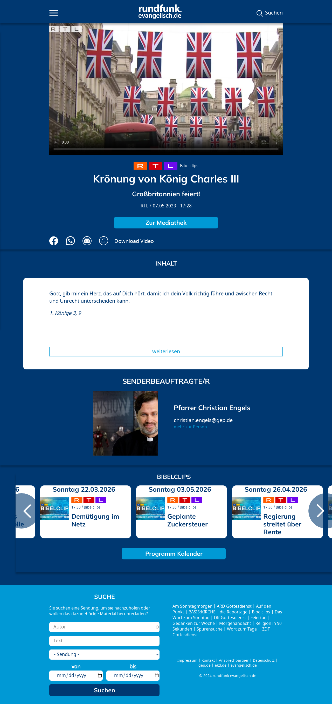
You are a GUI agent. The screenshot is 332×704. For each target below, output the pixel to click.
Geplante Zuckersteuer (187, 520)
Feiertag (259, 618)
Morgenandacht (235, 623)
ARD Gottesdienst (234, 606)
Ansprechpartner (234, 660)
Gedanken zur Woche (193, 623)
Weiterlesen (166, 351)
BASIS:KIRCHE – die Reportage (218, 612)
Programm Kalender (174, 553)
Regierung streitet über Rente (282, 524)
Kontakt (208, 660)
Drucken (103, 240)
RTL (144, 206)
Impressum (187, 660)
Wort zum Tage (242, 629)
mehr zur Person (190, 427)
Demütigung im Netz (95, 520)
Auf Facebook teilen (53, 240)
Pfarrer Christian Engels (212, 407)
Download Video (134, 241)
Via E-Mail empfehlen (87, 240)
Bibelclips (189, 166)
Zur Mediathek (166, 222)
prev (21, 511)
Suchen (274, 13)
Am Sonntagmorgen (192, 606)
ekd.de (220, 665)
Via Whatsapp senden (70, 240)
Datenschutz (264, 660)
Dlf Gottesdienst (230, 618)
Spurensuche (210, 629)
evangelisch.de (244, 665)
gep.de (204, 665)
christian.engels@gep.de (203, 420)
